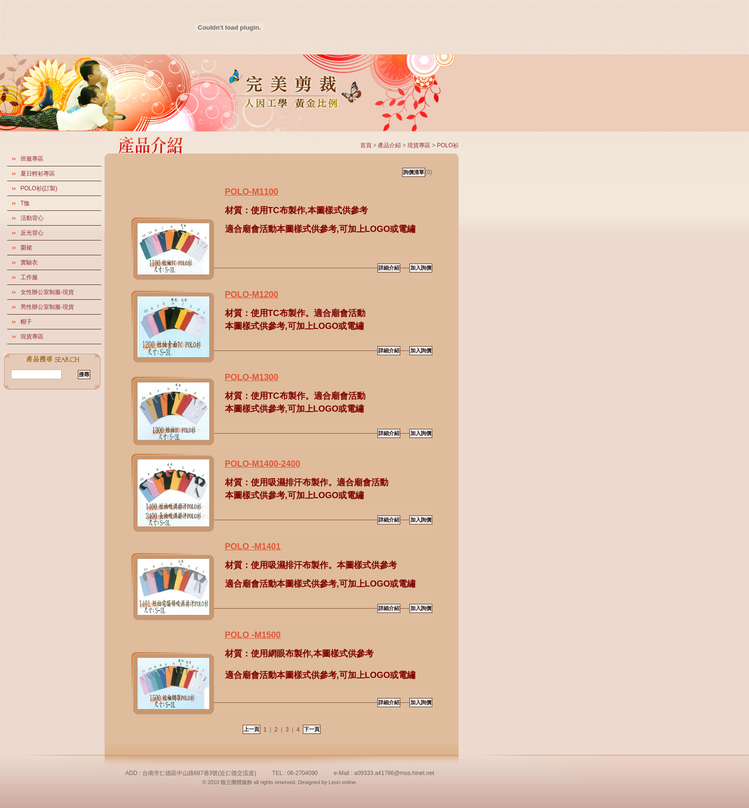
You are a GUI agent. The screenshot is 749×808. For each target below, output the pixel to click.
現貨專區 (32, 336)
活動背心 (32, 218)
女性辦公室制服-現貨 (47, 292)
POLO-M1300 (251, 377)
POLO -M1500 (253, 635)
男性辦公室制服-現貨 (47, 307)
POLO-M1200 (251, 294)
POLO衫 (448, 145)
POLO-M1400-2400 (262, 464)
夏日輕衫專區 (38, 173)
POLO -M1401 (253, 546)
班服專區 (32, 158)
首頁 (366, 145)
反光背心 (32, 232)
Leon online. (343, 782)
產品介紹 (389, 145)
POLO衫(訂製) (39, 188)
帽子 (26, 321)
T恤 (25, 203)
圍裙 (26, 247)
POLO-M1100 (251, 192)
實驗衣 (29, 262)
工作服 (29, 277)
